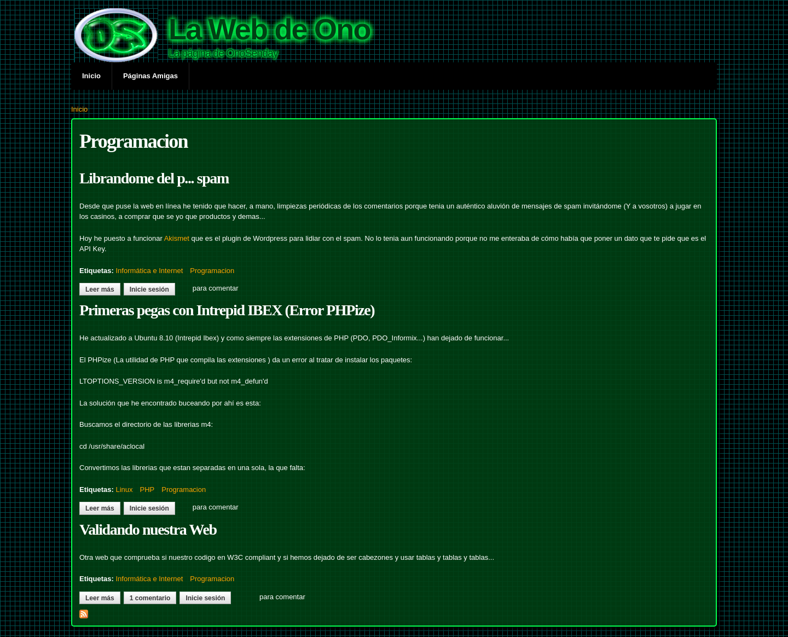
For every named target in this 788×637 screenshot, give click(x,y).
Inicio (91, 76)
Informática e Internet (149, 271)
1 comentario (150, 598)
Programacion (212, 271)
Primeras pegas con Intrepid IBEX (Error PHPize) (226, 310)
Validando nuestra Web (148, 529)
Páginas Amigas (150, 76)
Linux (123, 489)
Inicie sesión (149, 289)
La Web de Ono (269, 29)
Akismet (176, 238)
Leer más (102, 289)
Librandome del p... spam (154, 178)
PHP (147, 489)
